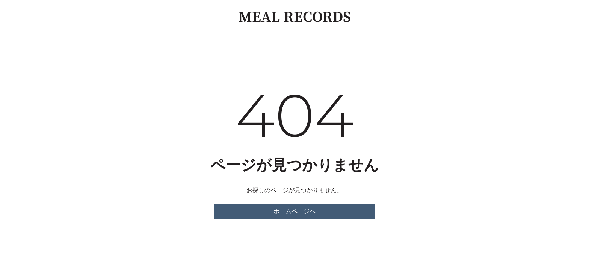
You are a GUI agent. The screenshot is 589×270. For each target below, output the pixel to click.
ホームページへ (294, 211)
